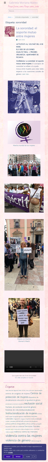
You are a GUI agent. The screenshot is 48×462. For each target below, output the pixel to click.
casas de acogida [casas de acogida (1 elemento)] (38, 390)
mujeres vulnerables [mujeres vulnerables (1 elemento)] (10, 421)
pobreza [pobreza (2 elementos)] (8, 424)
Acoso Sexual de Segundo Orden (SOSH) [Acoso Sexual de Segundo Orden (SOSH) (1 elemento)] (15, 390)
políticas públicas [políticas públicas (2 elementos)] (31, 424)
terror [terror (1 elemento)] (31, 429)
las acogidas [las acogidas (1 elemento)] (15, 416)
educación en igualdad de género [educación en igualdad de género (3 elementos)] (28, 400)
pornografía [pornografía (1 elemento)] (38, 424)
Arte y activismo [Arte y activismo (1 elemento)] (30, 390)
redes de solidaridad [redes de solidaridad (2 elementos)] (18, 426)
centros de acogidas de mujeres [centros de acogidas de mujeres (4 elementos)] (18, 394)
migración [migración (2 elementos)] (17, 419)
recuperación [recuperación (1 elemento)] (9, 426)
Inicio (10, 17)
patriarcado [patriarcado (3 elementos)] (20, 421)
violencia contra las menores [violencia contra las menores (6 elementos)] (25, 432)
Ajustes (28, 456)
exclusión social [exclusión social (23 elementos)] (33, 403)
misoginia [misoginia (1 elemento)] (22, 419)
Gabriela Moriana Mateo (23, 2)
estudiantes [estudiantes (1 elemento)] (21, 404)
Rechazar (18, 456)
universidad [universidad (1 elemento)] (36, 429)
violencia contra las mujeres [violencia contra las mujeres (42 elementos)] (24, 436)
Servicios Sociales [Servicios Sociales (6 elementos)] (32, 426)
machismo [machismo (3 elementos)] (27, 416)
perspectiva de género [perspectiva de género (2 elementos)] (31, 421)
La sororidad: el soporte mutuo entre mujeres (26, 32)
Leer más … (26, 74)
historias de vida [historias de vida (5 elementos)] (12, 410)
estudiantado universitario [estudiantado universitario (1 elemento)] (12, 404)
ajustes (10, 452)
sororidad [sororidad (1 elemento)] (8, 429)
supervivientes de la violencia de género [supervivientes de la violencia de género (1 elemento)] (20, 429)
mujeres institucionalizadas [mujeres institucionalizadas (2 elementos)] (33, 419)
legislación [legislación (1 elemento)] (21, 416)
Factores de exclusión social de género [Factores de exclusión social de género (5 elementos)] (21, 407)
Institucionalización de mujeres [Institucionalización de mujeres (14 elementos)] (21, 413)
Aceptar (8, 456)
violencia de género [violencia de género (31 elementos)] (18, 440)
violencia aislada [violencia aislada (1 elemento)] (9, 432)
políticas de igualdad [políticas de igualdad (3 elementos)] (18, 424)
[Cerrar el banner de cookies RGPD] (34, 456)
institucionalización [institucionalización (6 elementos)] (27, 410)
